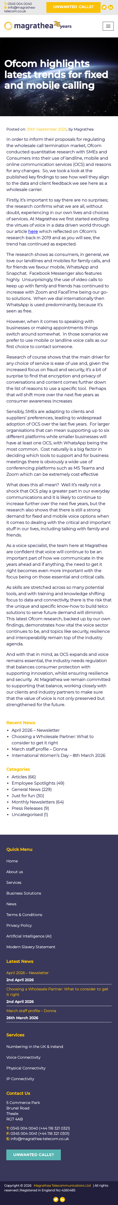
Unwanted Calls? (73, 6)
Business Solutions (23, 893)
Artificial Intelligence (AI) (29, 936)
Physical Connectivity (25, 1068)
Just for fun (23, 795)
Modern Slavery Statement (30, 947)
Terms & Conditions (24, 914)
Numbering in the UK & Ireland (34, 1046)
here (33, 231)
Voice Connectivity (23, 1057)
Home (12, 861)
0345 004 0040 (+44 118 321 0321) (40, 1128)
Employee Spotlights (33, 783)
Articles (19, 776)
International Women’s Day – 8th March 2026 (58, 755)
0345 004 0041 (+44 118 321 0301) (40, 1133)
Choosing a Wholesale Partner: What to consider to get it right (57, 992)
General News (26, 789)
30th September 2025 (47, 129)
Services (13, 882)
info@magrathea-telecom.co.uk (20, 9)
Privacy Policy (19, 925)
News (11, 904)
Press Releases (27, 808)
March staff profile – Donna (39, 749)
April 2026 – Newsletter (36, 730)
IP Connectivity (20, 1078)
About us (14, 871)
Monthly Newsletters (33, 802)
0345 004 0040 (20, 4)
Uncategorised (27, 814)
